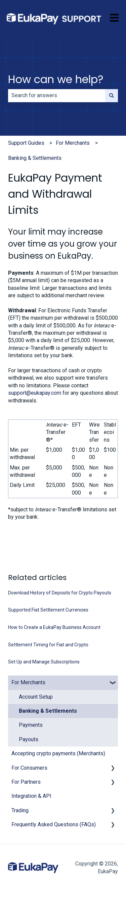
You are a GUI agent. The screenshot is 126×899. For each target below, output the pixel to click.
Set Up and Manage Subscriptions (44, 661)
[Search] (111, 95)
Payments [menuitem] (31, 725)
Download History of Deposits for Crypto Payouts (59, 592)
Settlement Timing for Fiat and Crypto (48, 644)
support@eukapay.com (34, 393)
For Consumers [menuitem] (29, 768)
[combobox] (56, 95)
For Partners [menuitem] (26, 782)
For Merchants (73, 143)
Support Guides (26, 143)
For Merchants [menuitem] (28, 682)
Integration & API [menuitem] (31, 796)
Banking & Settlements (34, 158)
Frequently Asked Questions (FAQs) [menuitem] (53, 824)
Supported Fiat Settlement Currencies (48, 610)
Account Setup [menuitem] (36, 697)
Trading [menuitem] (20, 810)
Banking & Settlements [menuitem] (48, 711)
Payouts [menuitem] (28, 739)
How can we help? (55, 79)
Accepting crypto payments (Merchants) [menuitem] (58, 753)
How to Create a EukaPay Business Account (54, 627)
